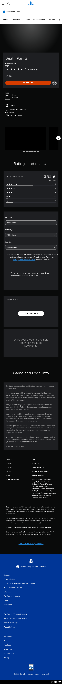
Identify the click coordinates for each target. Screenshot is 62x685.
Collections (16, 20)
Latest (5, 20)
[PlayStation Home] (31, 3)
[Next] (58, 138)
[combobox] (31, 222)
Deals (27, 20)
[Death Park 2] (25, 138)
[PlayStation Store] (12, 12)
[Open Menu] (3, 4)
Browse (52, 20)
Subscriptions (39, 20)
